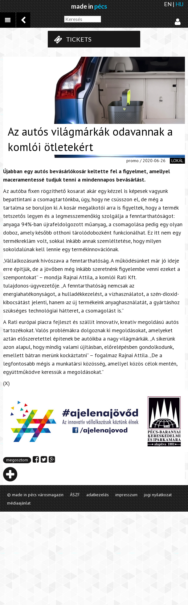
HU (179, 4)
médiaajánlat (19, 503)
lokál (177, 160)
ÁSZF (75, 494)
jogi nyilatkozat (158, 494)
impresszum (126, 494)
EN (168, 4)
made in (89, 6)
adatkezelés (97, 494)
